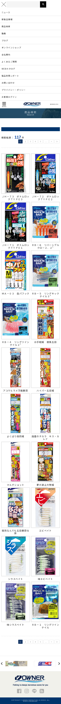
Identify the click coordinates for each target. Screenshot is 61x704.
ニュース (6, 12)
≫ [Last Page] (57, 141)
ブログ (5, 40)
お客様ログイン (9, 96)
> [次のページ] (51, 141)
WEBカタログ (8, 68)
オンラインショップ (11, 47)
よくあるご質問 (9, 61)
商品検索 (6, 26)
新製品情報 (7, 19)
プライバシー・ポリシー (14, 89)
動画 (4, 33)
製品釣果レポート (10, 75)
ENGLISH (54, 104)
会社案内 (6, 54)
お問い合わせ (8, 82)
